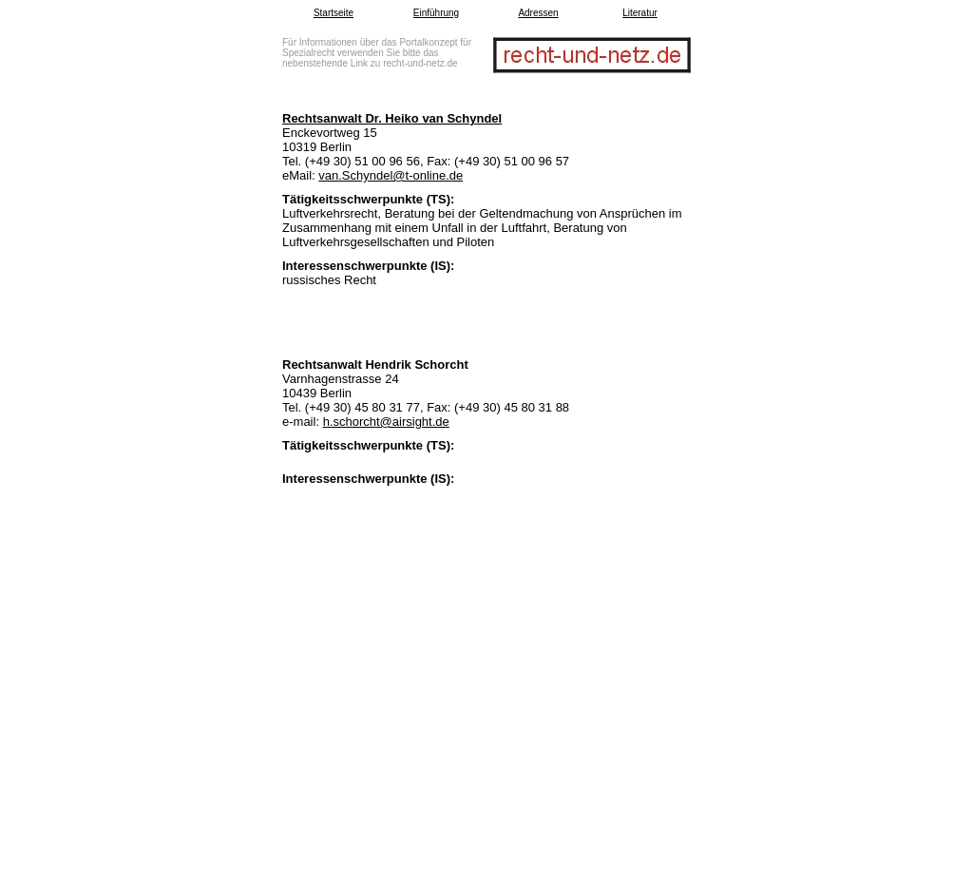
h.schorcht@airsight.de (386, 421)
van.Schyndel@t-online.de (390, 175)
